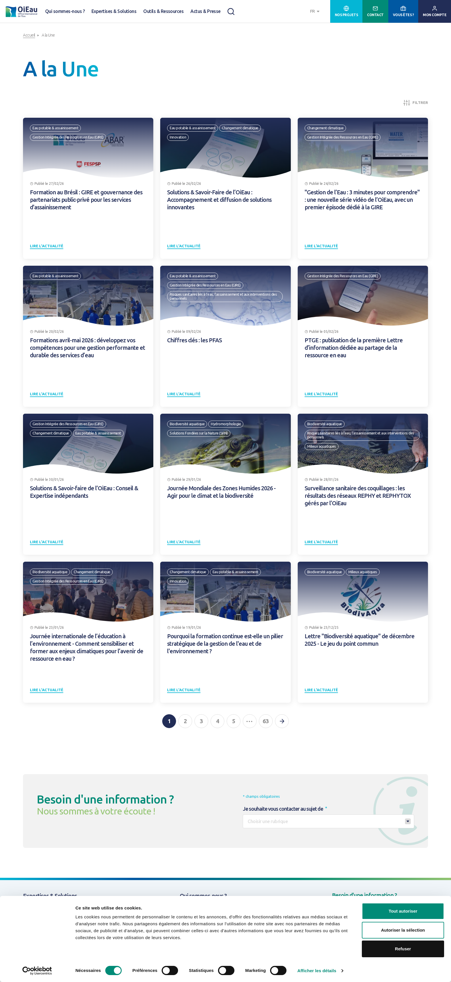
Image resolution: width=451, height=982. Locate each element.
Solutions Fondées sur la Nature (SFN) (199, 433)
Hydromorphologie (226, 424)
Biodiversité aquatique (187, 424)
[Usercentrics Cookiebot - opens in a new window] (37, 970)
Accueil (29, 35)
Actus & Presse (205, 11)
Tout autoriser (403, 911)
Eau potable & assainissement (55, 128)
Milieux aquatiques (321, 446)
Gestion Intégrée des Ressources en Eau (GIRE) (68, 137)
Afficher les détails (316, 970)
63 (266, 721)
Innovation (178, 137)
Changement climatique (240, 128)
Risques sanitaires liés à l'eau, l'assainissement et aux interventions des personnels (223, 296)
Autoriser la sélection (403, 930)
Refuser (403, 948)
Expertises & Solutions (113, 11)
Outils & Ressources (163, 11)
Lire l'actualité (46, 246)
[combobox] (315, 11)
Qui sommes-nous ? (65, 11)
